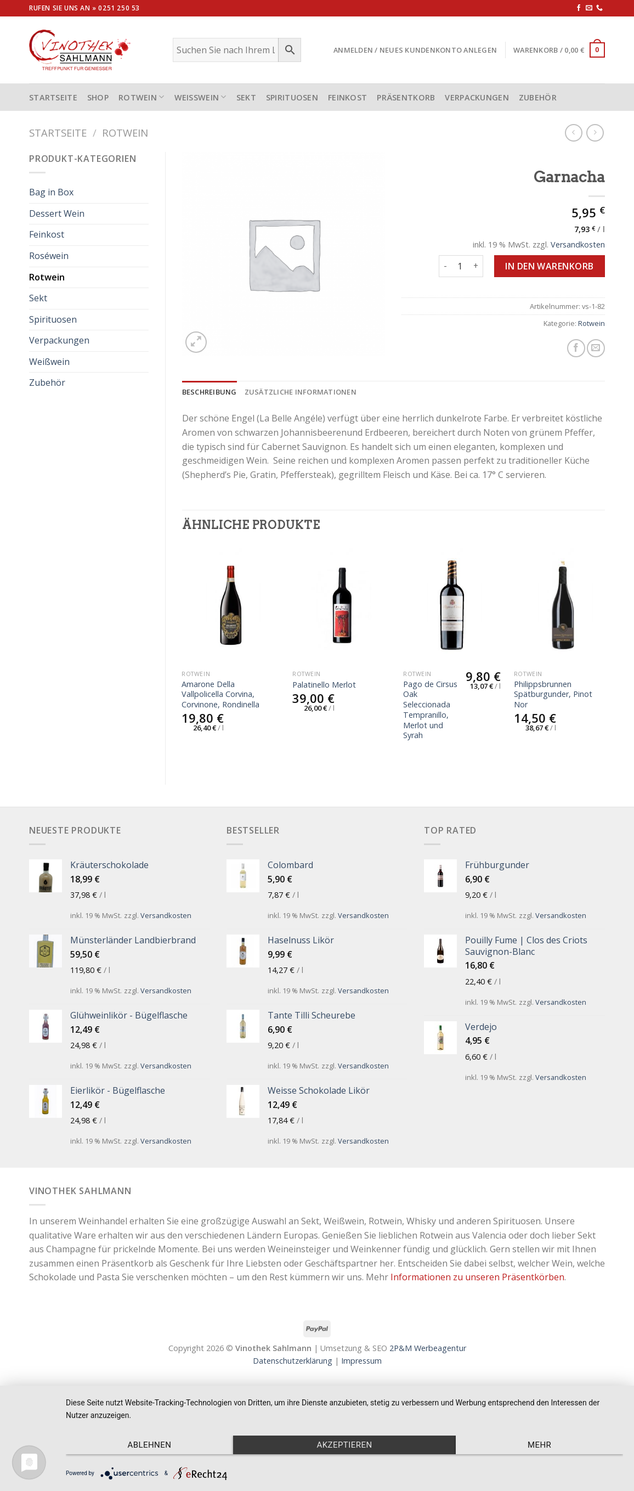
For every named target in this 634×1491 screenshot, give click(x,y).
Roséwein (49, 256)
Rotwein (141, 97)
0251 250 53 (119, 8)
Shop (98, 97)
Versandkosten (578, 244)
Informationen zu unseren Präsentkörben (477, 1277)
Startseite (58, 132)
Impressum (361, 1360)
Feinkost (347, 97)
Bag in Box (51, 192)
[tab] (209, 392)
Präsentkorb (406, 97)
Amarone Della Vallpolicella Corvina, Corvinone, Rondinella (220, 694)
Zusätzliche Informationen (300, 392)
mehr (539, 1445)
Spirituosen (292, 97)
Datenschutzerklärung (292, 1360)
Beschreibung (209, 392)
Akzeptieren (344, 1445)
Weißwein (200, 97)
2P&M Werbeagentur (427, 1348)
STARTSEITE (53, 97)
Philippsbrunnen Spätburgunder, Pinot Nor (553, 694)
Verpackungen (476, 97)
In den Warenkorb (549, 266)
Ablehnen (149, 1445)
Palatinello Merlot (324, 685)
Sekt (246, 97)
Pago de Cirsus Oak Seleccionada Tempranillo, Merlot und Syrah (430, 710)
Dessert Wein (56, 213)
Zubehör (538, 97)
